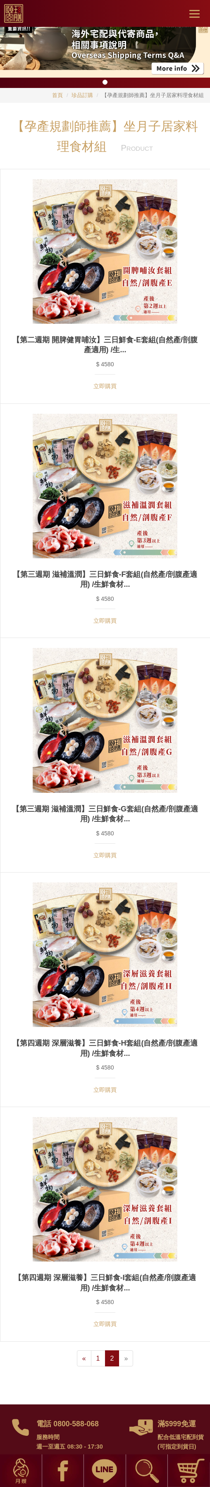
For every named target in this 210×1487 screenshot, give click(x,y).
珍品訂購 (82, 95)
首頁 (57, 95)
